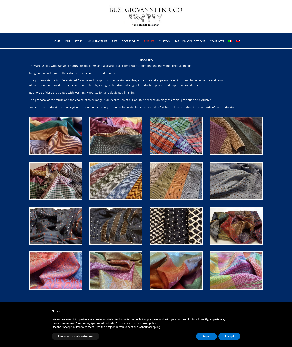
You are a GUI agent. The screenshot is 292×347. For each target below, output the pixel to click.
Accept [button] (229, 336)
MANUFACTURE (97, 41)
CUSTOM (164, 41)
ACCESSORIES (131, 41)
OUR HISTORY (74, 41)
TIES (114, 41)
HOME (56, 41)
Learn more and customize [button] (75, 336)
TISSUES (149, 41)
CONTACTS (217, 41)
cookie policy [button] (148, 323)
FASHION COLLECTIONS (190, 41)
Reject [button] (206, 336)
